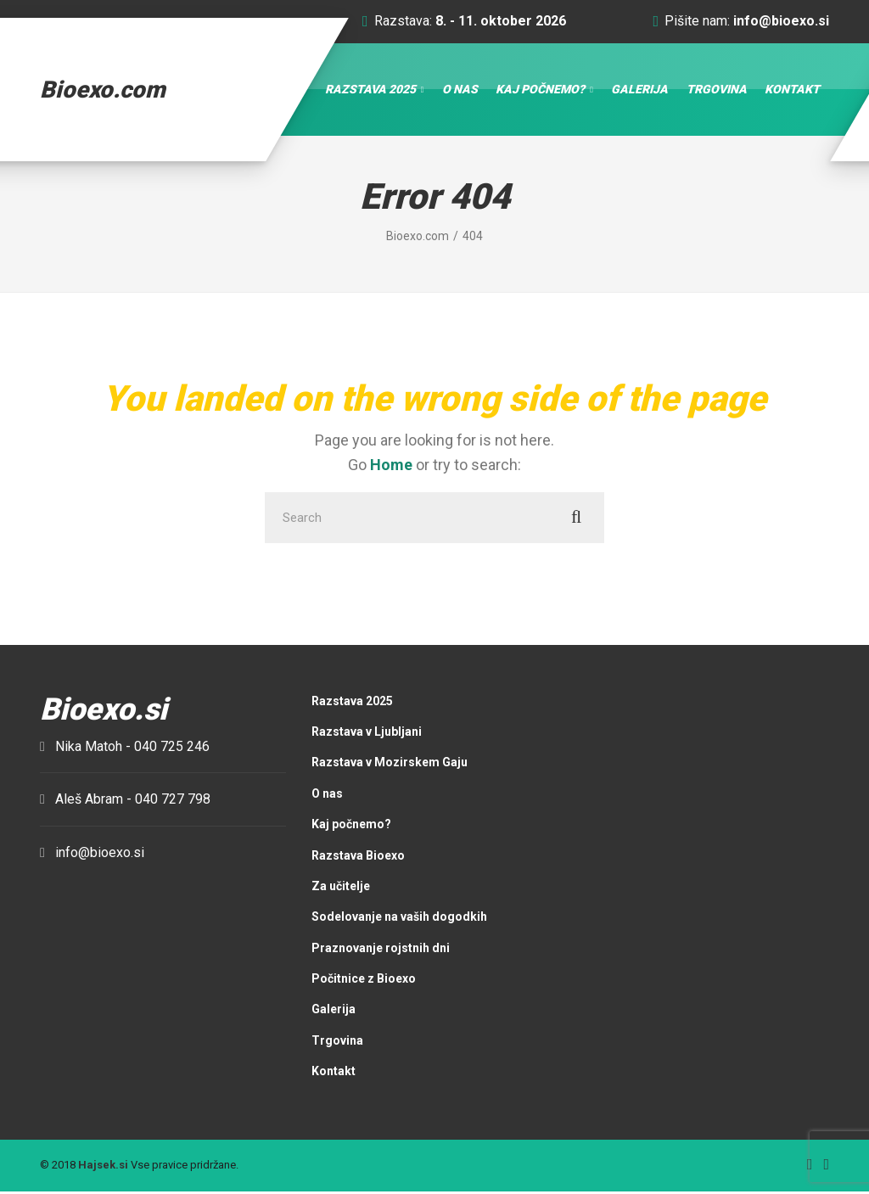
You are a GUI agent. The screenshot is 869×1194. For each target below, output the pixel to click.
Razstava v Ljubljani (366, 733)
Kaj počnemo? (540, 90)
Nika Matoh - (132, 748)
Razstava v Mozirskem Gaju (389, 764)
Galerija (639, 90)
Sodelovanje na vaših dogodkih (399, 919)
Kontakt (792, 90)
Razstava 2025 (370, 90)
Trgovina (717, 90)
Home (391, 465)
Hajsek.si (103, 1167)
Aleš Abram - (132, 801)
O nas (460, 90)
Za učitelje (340, 887)
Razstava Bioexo (358, 857)
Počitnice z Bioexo (363, 980)
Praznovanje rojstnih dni (380, 949)
